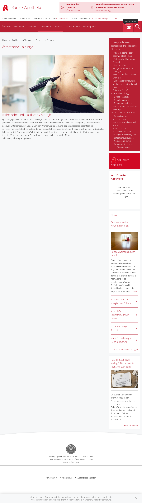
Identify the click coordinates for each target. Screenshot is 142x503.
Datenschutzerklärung (101, 499)
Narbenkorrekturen (122, 141)
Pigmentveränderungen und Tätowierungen (123, 145)
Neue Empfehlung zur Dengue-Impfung (121, 340)
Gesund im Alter (72, 26)
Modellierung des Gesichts (125, 106)
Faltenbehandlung (120, 93)
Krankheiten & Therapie (51, 26)
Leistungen (19, 26)
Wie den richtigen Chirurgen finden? (121, 88)
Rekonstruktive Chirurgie (123, 112)
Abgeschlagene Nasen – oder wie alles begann (124, 54)
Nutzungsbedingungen (86, 477)
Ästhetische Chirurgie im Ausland (124, 60)
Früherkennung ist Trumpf (120, 328)
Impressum (52, 477)
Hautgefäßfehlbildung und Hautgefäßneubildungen (124, 136)
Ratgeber (32, 26)
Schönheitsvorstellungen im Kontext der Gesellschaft (125, 82)
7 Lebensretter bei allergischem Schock (121, 301)
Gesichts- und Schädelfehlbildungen (122, 130)
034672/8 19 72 (63, 18)
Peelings (117, 109)
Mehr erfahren (131, 425)
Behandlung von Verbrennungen (120, 117)
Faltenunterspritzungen (124, 103)
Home (4, 40)
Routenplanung (103, 10)
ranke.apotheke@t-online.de (104, 18)
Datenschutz (66, 477)
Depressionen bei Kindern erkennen (120, 224)
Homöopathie (89, 26)
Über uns (6, 26)
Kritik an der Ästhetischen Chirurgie (124, 76)
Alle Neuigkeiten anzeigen (127, 349)
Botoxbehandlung (121, 96)
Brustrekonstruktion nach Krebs (124, 124)
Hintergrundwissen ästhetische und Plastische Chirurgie (124, 46)
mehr (135, 291)
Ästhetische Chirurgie (45, 40)
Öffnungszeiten (73, 10)
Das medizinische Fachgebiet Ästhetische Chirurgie (123, 68)
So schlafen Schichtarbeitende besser (120, 315)
